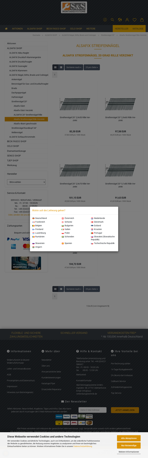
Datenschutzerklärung (82, 446)
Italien (66, 229)
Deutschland (39, 218)
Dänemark (97, 221)
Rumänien (38, 236)
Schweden (68, 236)
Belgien (37, 225)
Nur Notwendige (128, 445)
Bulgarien (67, 225)
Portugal (96, 232)
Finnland (37, 229)
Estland (96, 225)
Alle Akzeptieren (129, 438)
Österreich (68, 218)
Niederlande (98, 218)
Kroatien (96, 229)
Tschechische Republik (103, 243)
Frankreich (38, 221)
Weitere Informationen (129, 452)
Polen (66, 232)
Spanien (67, 243)
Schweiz (67, 221)
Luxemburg (39, 232)
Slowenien (38, 243)
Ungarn (37, 246)
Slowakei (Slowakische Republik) (103, 238)
